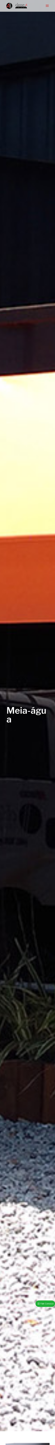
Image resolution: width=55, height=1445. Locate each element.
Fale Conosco (47, 1303)
